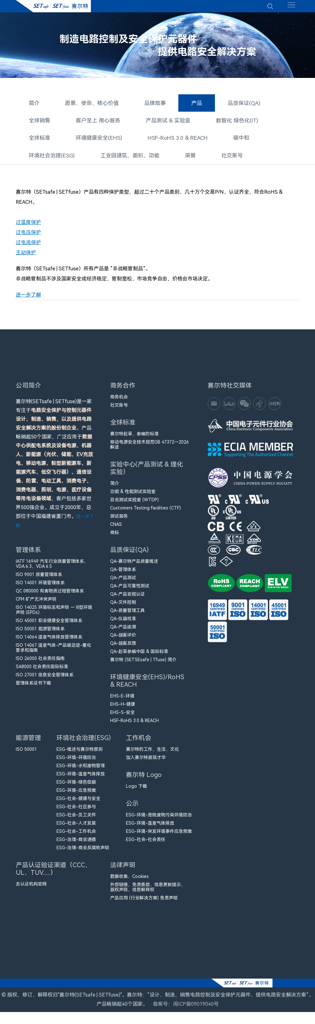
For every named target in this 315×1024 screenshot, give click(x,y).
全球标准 (38, 138)
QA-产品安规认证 (127, 597)
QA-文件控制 (123, 606)
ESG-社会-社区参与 (76, 810)
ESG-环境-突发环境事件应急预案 (159, 835)
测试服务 (119, 519)
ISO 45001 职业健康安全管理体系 (49, 624)
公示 (134, 808)
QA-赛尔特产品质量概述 (134, 565)
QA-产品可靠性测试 (129, 589)
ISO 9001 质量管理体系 (39, 578)
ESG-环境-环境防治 (76, 761)
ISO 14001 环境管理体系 (40, 586)
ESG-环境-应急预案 (76, 794)
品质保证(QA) (235, 105)
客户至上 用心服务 (95, 122)
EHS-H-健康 (122, 707)
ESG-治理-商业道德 (76, 843)
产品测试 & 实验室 (161, 122)
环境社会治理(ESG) (50, 155)
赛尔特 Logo (144, 780)
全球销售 (38, 122)
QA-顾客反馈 (123, 647)
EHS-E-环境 (122, 699)
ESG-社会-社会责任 (145, 843)
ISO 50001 (26, 753)
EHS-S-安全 (122, 716)
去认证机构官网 (31, 887)
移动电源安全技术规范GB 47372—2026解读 (149, 448)
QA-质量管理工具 (127, 614)
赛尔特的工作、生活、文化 (152, 753)
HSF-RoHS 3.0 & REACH (171, 138)
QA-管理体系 (123, 573)
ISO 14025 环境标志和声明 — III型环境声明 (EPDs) (54, 614)
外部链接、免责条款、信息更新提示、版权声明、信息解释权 (147, 891)
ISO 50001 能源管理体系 (40, 632)
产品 (190, 103)
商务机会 (119, 400)
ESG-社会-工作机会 (76, 835)
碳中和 (232, 138)
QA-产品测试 (123, 581)
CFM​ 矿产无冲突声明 (36, 602)
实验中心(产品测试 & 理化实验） (146, 473)
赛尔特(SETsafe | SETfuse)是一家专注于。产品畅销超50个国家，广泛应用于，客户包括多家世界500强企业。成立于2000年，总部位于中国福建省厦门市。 (55, 467)
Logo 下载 (136, 789)
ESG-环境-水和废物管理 (80, 769)
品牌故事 (150, 105)
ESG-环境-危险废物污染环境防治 (159, 818)
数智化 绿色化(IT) (227, 122)
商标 (114, 536)
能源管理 (28, 743)
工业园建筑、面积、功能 (124, 155)
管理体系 (28, 555)
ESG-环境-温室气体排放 (80, 777)
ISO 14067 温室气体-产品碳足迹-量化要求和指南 (53, 651)
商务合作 (122, 390)
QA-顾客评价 (123, 638)
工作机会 (138, 743)
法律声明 (122, 870)
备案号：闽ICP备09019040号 (186, 1016)
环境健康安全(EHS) (96, 138)
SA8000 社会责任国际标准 (42, 670)
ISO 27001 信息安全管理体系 (45, 678)
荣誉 (183, 155)
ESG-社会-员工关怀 (76, 818)
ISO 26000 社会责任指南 (40, 662)
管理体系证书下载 (33, 686)
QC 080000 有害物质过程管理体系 (50, 594)
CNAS (116, 528)
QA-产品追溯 (123, 630)
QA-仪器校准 (123, 622)
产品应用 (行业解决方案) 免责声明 (144, 901)
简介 (33, 105)
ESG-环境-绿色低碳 (76, 785)
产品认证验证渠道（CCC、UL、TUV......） (53, 874)
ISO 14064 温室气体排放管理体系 (49, 640)
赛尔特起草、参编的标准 (134, 437)
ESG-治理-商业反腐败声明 (82, 851)
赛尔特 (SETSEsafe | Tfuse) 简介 (143, 663)
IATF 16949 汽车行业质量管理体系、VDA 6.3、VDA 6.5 (52, 567)
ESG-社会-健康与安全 (78, 802)
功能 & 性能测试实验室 (133, 495)
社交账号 (223, 155)
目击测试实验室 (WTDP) (134, 503)
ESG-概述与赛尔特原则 (79, 753)
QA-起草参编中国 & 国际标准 (139, 655)
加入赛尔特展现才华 (146, 761)
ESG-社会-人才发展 (76, 826)
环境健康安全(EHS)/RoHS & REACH (147, 686)
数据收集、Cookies (129, 880)
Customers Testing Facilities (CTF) (145, 511)
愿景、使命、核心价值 (89, 105)
